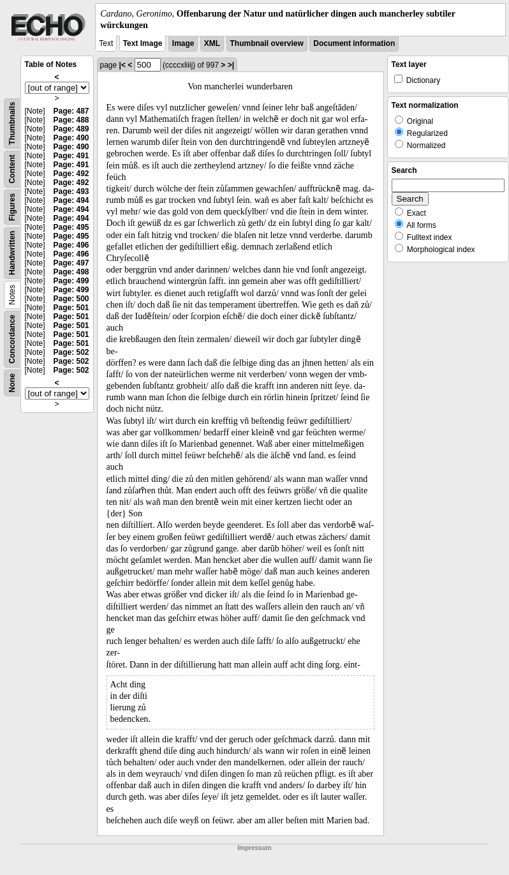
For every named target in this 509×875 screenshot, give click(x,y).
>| (231, 65)
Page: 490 (71, 137)
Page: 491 (71, 155)
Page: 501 (71, 307)
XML (212, 43)
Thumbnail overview (267, 43)
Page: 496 (71, 245)
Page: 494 (71, 200)
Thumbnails (12, 123)
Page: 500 (71, 298)
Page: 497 (71, 262)
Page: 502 (71, 352)
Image (183, 43)
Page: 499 (71, 280)
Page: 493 (71, 191)
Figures (12, 207)
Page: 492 (71, 173)
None (12, 383)
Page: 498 (71, 271)
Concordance (12, 339)
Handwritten (12, 253)
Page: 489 (71, 128)
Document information (354, 43)
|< (122, 65)
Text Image (143, 43)
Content (12, 169)
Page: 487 (71, 111)
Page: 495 (71, 227)
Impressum (254, 847)
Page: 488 (71, 120)
